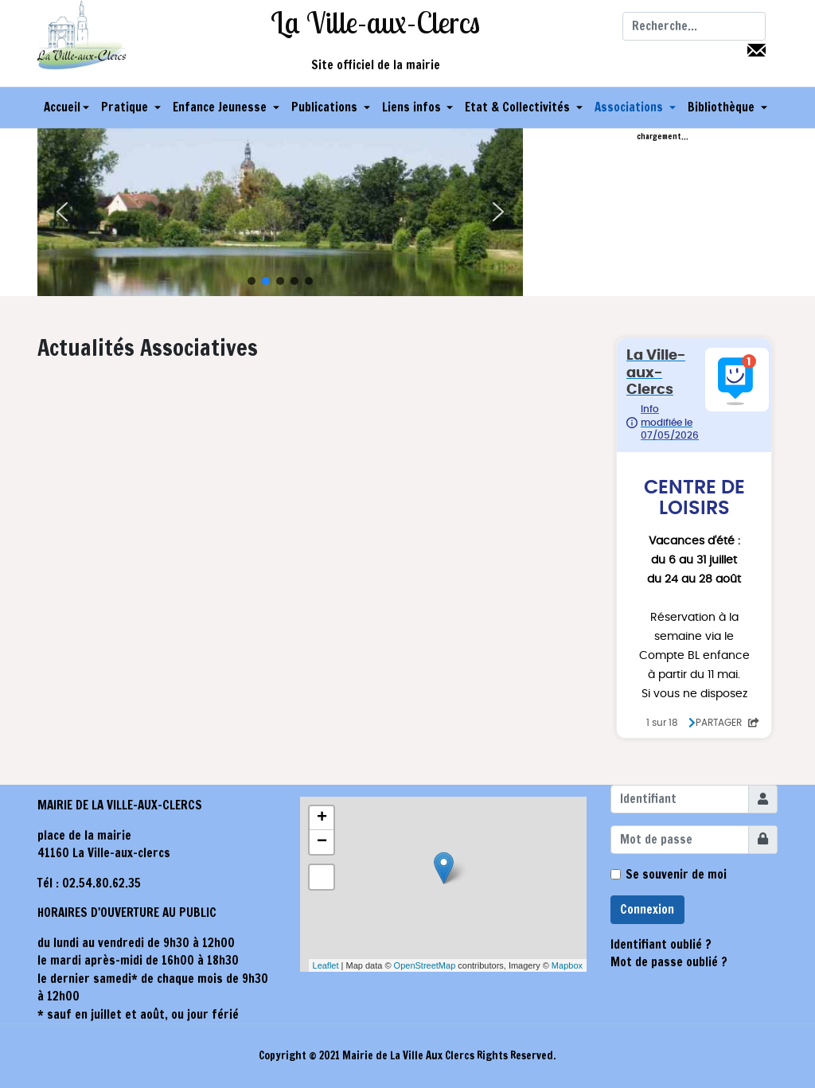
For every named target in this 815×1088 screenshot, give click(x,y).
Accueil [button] (67, 107)
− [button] (322, 842)
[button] (131, 107)
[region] (280, 212)
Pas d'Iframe (694, 538)
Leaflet (326, 965)
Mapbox (567, 965)
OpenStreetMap (425, 965)
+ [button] (322, 818)
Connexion (647, 909)
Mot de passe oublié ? (668, 961)
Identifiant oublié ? (661, 944)
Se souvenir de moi (676, 874)
